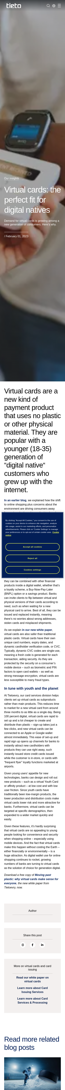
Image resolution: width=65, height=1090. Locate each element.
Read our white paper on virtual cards (32, 979)
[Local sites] (54, 5)
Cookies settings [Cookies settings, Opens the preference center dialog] (32, 570)
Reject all (32, 558)
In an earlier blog (15, 500)
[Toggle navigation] (59, 6)
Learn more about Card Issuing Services (32, 990)
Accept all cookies (32, 547)
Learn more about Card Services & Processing (32, 1000)
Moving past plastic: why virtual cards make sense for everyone (31, 879)
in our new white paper (37, 629)
